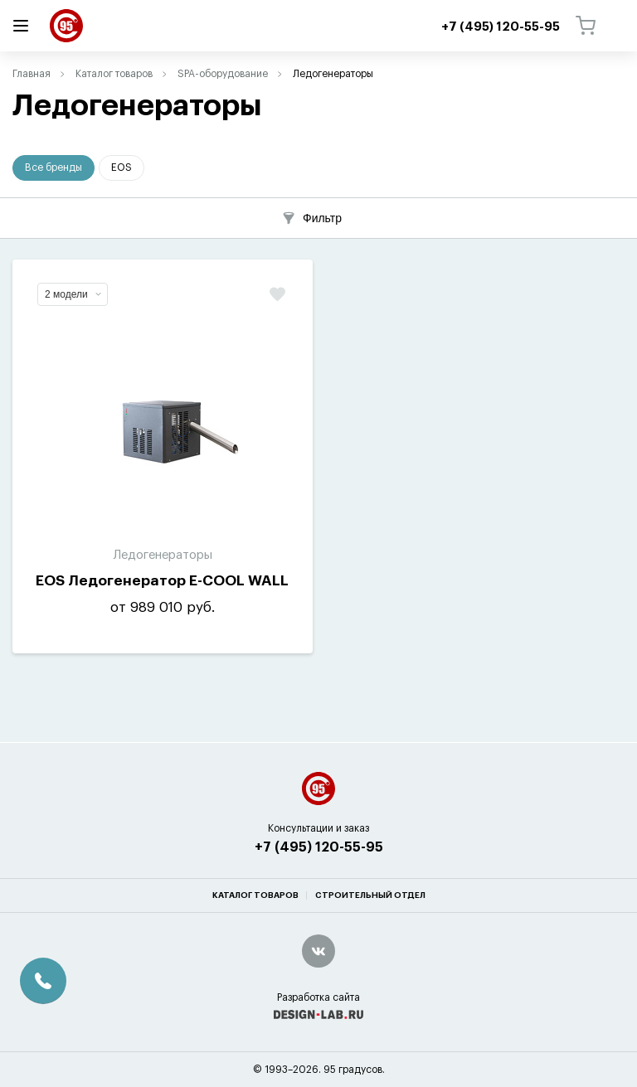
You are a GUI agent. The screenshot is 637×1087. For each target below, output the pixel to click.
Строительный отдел (370, 895)
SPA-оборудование (222, 74)
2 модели (73, 294)
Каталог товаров (114, 74)
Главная (31, 74)
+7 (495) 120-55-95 (319, 847)
